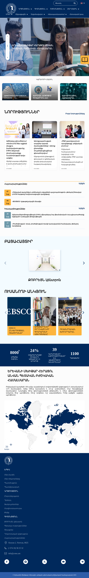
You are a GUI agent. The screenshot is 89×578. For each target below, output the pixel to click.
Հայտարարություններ (14, 538)
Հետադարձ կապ (76, 14)
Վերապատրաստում (56, 14)
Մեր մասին (9, 475)
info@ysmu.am (14, 553)
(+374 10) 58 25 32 (15, 548)
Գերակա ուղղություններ (15, 526)
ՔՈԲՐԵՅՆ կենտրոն (13, 522)
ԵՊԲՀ (8, 14)
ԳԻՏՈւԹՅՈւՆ (40, 9)
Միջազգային (20, 14)
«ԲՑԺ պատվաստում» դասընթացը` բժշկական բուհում (71, 143)
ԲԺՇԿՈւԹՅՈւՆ (56, 9)
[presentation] (5, 263)
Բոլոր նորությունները (75, 114)
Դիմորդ (7, 500)
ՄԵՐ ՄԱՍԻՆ (72, 9)
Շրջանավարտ (37, 14)
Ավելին (82, 183)
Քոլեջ (6, 512)
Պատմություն (10, 483)
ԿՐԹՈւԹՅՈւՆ (24, 9)
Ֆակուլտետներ (11, 504)
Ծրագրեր (8, 530)
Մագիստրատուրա (13, 508)
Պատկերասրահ (11, 487)
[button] (8, 39)
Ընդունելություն (11, 496)
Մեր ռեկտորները (12, 479)
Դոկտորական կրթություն (16, 534)
